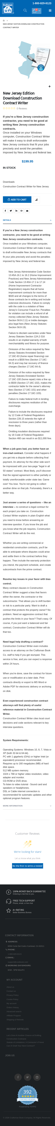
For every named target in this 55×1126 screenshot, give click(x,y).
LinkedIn (16, 210)
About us (10, 987)
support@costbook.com (18, 962)
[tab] (27, 220)
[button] (49, 86)
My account (11, 1003)
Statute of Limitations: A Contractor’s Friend (25, 1042)
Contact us (11, 991)
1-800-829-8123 (14, 954)
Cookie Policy (12, 999)
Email (27, 210)
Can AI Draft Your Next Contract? (21, 1046)
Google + (21, 210)
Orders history (13, 1007)
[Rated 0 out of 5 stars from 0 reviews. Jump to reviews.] (15, 108)
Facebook (5, 210)
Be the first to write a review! (27, 865)
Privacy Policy (13, 995)
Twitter (10, 210)
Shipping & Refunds (15, 1020)
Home (4, 20)
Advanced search (14, 1011)
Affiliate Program (14, 1015)
